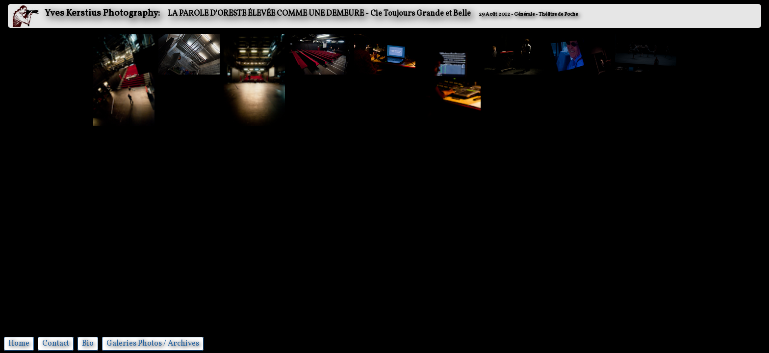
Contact (55, 343)
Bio (88, 343)
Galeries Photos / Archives (152, 343)
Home (18, 343)
